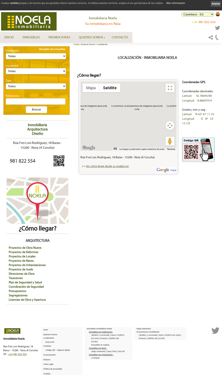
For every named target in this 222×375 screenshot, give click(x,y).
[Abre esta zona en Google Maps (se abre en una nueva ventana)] (89, 148)
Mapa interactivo (144, 328)
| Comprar (95, 358)
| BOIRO (95, 335)
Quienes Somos (91, 37)
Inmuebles (31, 37)
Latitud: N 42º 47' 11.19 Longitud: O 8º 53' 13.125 (198, 119)
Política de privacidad (52, 369)
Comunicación (49, 355)
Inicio (9, 37)
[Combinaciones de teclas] (115, 149)
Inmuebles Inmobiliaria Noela (99, 328)
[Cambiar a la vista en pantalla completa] (170, 88)
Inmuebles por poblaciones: (101, 332)
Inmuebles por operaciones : (101, 354)
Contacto (120, 37)
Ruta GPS (50, 342)
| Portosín (103, 338)
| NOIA (113, 335)
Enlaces (46, 359)
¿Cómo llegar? (37, 225)
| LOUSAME (104, 335)
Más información (175, 3)
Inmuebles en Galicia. (100, 345)
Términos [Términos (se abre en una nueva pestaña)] (171, 149)
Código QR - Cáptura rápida (58, 350)
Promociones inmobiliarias (148, 332)
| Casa (108, 351)
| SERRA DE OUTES (156, 338)
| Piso (114, 351)
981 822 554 (203, 22)
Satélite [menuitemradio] (110, 88)
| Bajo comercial (98, 351)
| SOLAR (121, 351)
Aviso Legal (48, 364)
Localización (102, 44)
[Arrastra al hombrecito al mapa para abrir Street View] (170, 141)
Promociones (59, 37)
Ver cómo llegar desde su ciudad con (107, 166)
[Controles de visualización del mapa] (170, 125)
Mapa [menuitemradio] (91, 88)
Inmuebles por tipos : (98, 348)
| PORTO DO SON (172, 335)
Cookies (47, 373)
